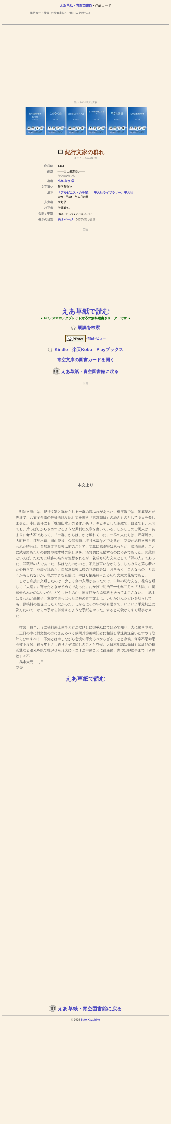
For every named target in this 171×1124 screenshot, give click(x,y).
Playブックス (110, 349)
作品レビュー (85, 338)
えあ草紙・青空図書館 (76, 5)
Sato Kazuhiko (90, 1019)
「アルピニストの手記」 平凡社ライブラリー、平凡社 (95, 192)
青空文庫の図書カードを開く (85, 359)
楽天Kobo (82, 349)
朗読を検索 (89, 327)
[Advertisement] (84, 60)
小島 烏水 (64, 181)
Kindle (61, 349)
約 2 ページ (65, 219)
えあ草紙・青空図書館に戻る (89, 371)
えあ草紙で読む (86, 311)
